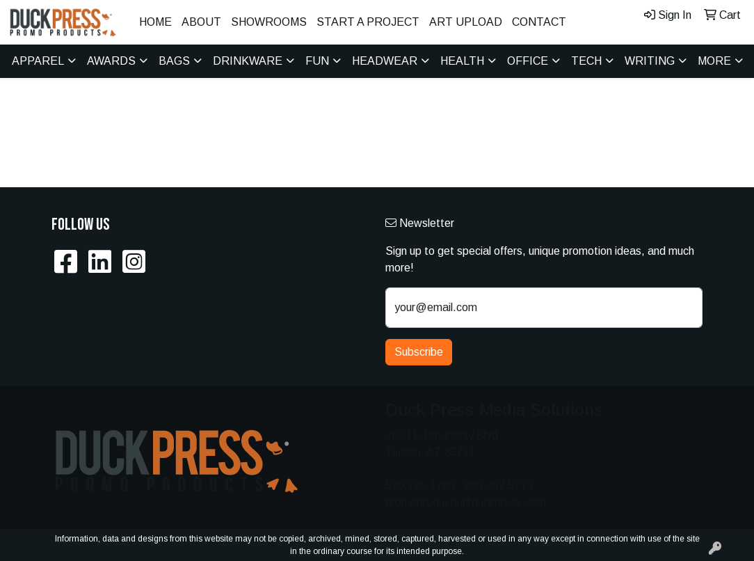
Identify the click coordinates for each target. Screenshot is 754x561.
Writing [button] (650, 61)
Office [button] (527, 61)
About (201, 22)
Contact (539, 22)
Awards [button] (111, 61)
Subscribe (418, 352)
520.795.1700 (420, 485)
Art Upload (465, 22)
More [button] (714, 61)
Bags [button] (174, 61)
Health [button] (462, 61)
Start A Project (367, 22)
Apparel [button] (38, 61)
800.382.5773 (499, 485)
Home (155, 22)
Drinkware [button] (247, 61)
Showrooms (269, 22)
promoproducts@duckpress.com (465, 502)
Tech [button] (586, 61)
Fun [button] (317, 61)
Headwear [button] (384, 61)
